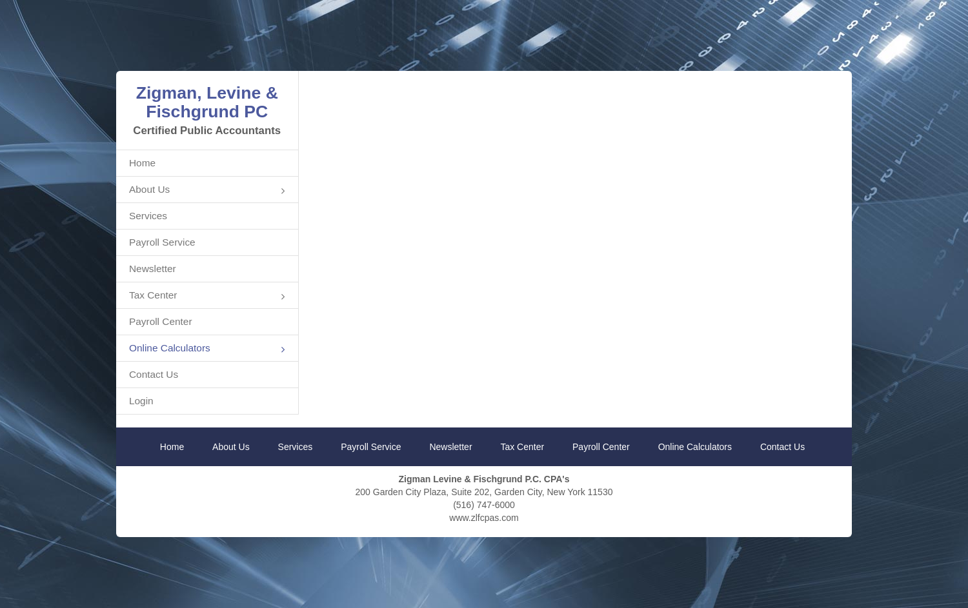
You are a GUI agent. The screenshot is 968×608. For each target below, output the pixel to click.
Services (148, 215)
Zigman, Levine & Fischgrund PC (207, 102)
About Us (207, 190)
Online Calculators (207, 349)
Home (142, 162)
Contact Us (153, 374)
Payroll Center (160, 321)
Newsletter (152, 268)
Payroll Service (162, 242)
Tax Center (207, 296)
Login (141, 400)
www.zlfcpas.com (483, 518)
